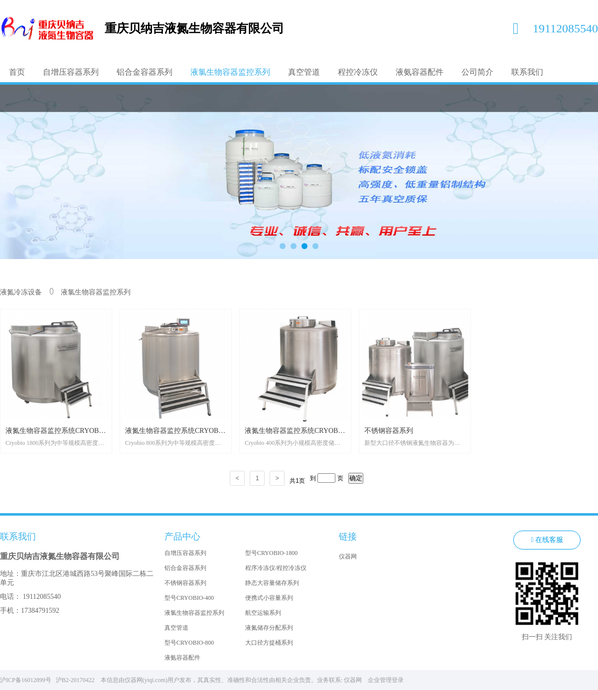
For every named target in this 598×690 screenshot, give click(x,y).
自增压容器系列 (71, 72)
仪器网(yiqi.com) (146, 680)
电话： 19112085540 (30, 596)
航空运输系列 (263, 612)
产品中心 (182, 537)
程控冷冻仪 (358, 72)
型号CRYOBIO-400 (189, 597)
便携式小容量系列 (269, 597)
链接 (348, 537)
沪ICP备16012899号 (27, 680)
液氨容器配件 (420, 72)
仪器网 (348, 556)
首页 (17, 72)
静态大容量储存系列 (272, 582)
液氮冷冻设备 (21, 292)
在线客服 (547, 540)
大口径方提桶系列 (269, 642)
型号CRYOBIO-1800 (271, 553)
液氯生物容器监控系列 (230, 72)
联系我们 (527, 72)
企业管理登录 (386, 680)
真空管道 (304, 72)
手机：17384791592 (29, 610)
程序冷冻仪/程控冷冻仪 (275, 567)
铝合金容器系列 (144, 72)
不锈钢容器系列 (185, 582)
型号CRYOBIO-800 (189, 642)
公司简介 (477, 72)
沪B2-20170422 (77, 680)
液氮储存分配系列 (269, 627)
